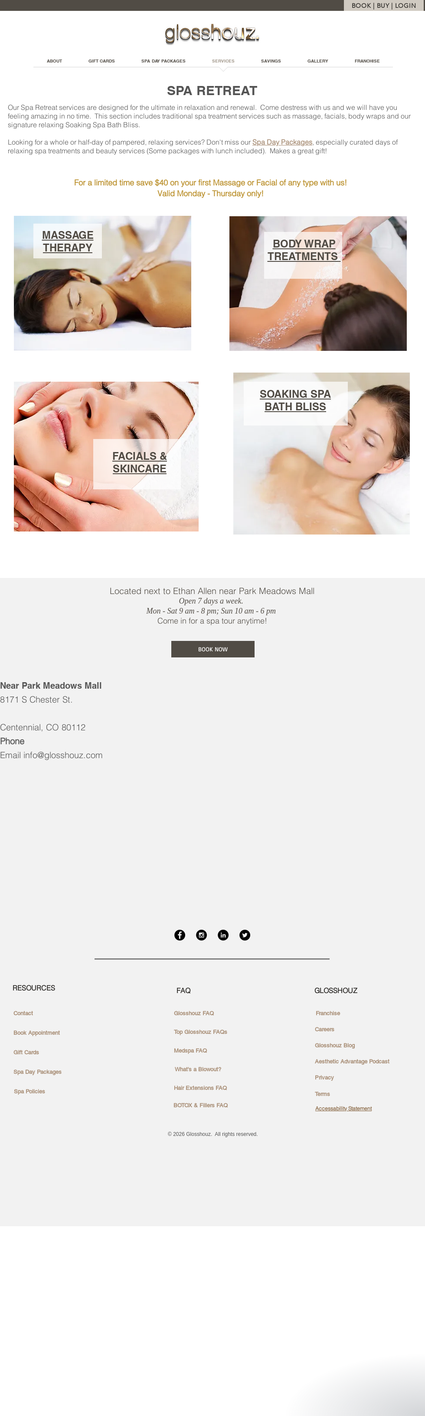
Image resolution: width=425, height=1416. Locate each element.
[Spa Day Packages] (37, 1072)
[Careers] (324, 1029)
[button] (271, 64)
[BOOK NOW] (213, 649)
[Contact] (23, 1013)
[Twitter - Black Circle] (244, 935)
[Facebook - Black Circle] (179, 935)
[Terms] (322, 1094)
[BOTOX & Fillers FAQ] (200, 1105)
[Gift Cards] (26, 1052)
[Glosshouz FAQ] (194, 1013)
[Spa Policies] (29, 1091)
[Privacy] (324, 1077)
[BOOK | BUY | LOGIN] (384, 5)
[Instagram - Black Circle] (201, 935)
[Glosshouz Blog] (335, 1045)
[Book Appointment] (36, 1033)
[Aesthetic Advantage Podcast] (352, 1061)
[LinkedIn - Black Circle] (223, 935)
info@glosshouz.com (63, 754)
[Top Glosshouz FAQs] (200, 1032)
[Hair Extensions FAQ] (200, 1088)
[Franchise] (327, 1013)
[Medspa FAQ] (190, 1050)
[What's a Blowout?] (198, 1069)
